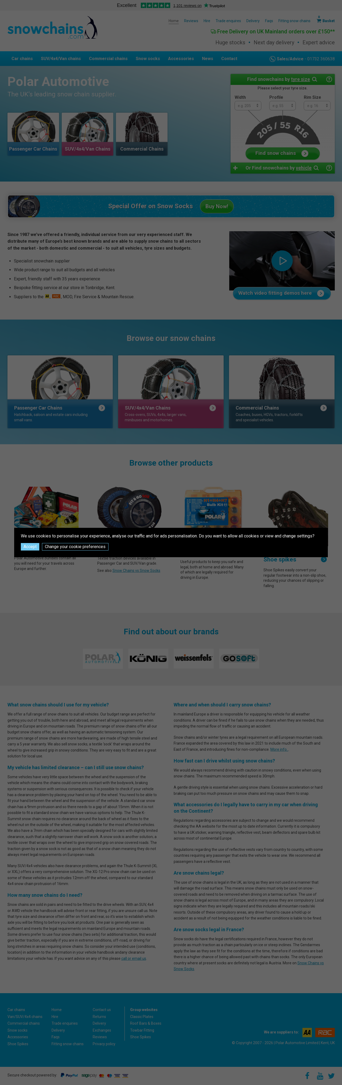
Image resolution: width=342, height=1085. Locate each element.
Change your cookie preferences (75, 546)
